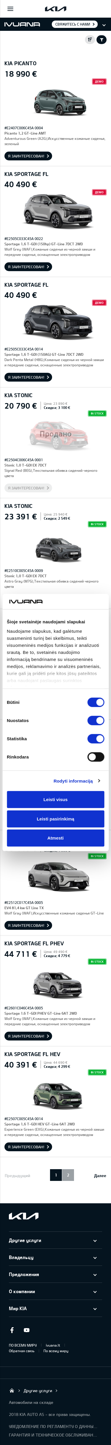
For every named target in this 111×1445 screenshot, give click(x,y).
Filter (101, 39)
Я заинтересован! (26, 156)
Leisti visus (56, 799)
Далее (100, 1175)
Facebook (12, 1330)
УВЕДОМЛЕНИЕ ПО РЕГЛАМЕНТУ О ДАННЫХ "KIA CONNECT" (53, 1426)
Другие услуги (25, 1240)
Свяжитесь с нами (72, 24)
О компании (22, 1291)
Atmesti (55, 837)
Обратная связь (21, 1351)
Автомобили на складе (31, 1402)
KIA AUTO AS (12, 1390)
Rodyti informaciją (73, 780)
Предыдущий (17, 1175)
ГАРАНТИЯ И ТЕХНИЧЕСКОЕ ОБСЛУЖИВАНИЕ (53, 1434)
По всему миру (56, 1351)
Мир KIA (18, 1308)
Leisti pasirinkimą (55, 818)
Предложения (24, 1274)
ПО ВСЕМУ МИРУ (23, 1345)
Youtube (27, 1330)
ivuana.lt (53, 1345)
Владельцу (21, 1257)
